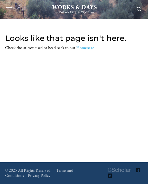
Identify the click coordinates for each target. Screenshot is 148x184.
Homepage (85, 47)
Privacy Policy (39, 175)
